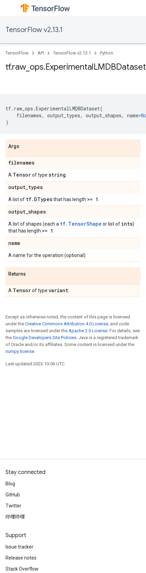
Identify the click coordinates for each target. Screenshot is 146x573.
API (41, 53)
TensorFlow (17, 53)
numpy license (20, 351)
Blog (10, 483)
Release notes (21, 558)
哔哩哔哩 (15, 517)
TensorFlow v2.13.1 (34, 30)
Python (106, 53)
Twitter (13, 505)
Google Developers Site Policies (44, 337)
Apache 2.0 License (88, 330)
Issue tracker (19, 547)
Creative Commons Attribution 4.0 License (66, 323)
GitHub (13, 494)
